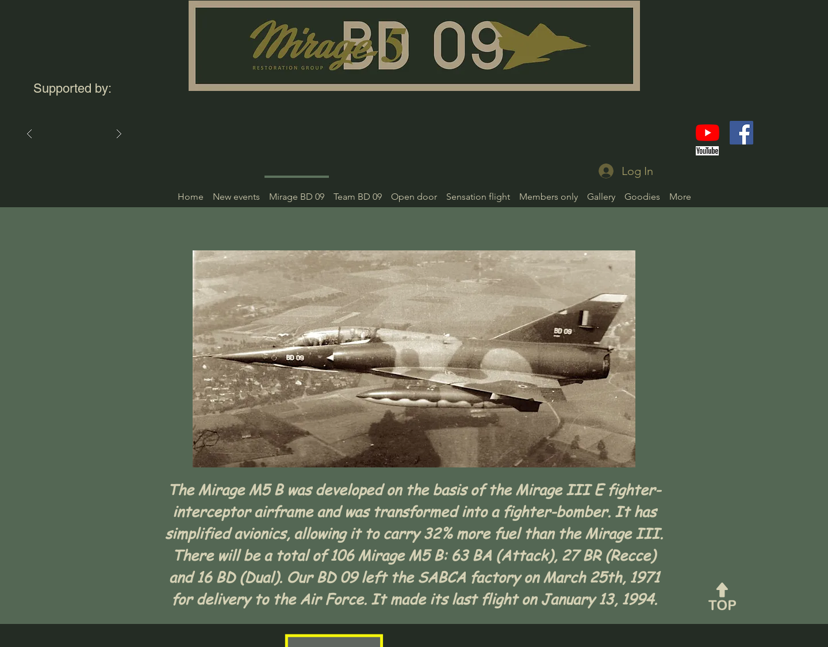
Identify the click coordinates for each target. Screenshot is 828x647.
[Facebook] (741, 132)
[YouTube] (707, 132)
